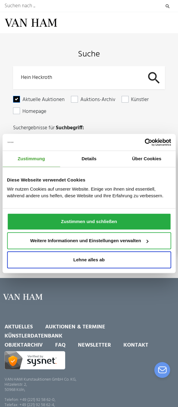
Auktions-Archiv (97, 100)
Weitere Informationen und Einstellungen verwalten (89, 240)
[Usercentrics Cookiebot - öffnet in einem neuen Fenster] (144, 142)
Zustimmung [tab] (31, 158)
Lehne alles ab (89, 260)
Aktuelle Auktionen (43, 100)
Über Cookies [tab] (146, 158)
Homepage (34, 111)
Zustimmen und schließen (89, 221)
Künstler (140, 100)
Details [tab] (89, 158)
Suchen (167, 6)
